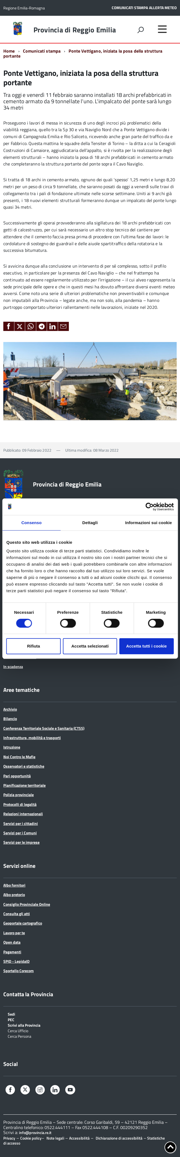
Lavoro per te (14, 933)
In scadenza (13, 666)
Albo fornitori (14, 885)
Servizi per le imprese (21, 842)
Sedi (11, 1013)
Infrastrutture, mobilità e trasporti (32, 738)
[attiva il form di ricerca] (140, 29)
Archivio (10, 709)
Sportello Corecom (18, 971)
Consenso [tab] (31, 522)
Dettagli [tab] (90, 522)
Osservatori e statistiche (23, 766)
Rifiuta (33, 646)
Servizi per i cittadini (20, 823)
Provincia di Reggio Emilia (74, 29)
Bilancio (10, 718)
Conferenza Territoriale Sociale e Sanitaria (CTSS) (43, 728)
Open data (11, 942)
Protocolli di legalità (19, 804)
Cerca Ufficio (18, 1030)
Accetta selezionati (90, 646)
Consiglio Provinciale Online (26, 904)
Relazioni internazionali (23, 814)
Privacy (9, 1138)
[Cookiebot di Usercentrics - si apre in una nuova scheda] (149, 507)
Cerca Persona (19, 1036)
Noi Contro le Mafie (19, 757)
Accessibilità (79, 1138)
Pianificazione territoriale (24, 785)
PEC (11, 1019)
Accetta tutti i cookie (146, 646)
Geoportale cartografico (22, 923)
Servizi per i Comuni (20, 833)
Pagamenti (12, 952)
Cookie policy (30, 1138)
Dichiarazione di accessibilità (119, 1138)
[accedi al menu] (162, 29)
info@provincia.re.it (35, 1132)
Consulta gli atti (16, 914)
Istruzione (11, 747)
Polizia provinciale (18, 795)
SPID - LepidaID (16, 961)
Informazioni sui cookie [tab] (148, 522)
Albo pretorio (14, 894)
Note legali (55, 1138)
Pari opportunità (17, 776)
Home (9, 51)
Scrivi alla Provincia (24, 1024)
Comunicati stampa (42, 51)
